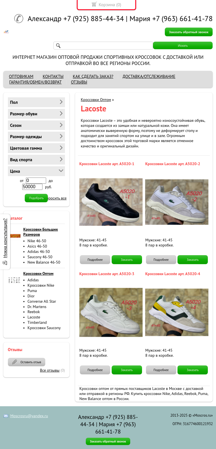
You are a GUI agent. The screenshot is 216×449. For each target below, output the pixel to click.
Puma (32, 290)
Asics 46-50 (37, 246)
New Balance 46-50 (44, 262)
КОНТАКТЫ (53, 76)
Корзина (107, 4)
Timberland (37, 322)
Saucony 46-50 (40, 256)
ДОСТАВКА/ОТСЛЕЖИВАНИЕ (149, 76)
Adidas (33, 279)
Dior (31, 295)
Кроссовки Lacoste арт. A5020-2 (172, 163)
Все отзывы (50, 370)
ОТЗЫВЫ (79, 82)
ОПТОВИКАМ (21, 76)
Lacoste (34, 317)
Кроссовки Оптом (96, 99)
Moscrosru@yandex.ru (29, 415)
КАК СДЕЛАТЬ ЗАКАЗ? (93, 76)
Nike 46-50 (37, 240)
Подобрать (36, 198)
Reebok (34, 311)
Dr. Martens (37, 306)
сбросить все (55, 198)
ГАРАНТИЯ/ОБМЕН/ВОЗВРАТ (35, 82)
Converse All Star (42, 301)
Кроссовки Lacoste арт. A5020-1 (106, 163)
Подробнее (95, 260)
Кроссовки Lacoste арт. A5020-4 (172, 273)
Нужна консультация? (5, 238)
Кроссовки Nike (41, 285)
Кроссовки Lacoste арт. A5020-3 (106, 273)
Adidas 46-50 (39, 251)
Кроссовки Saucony (44, 327)
